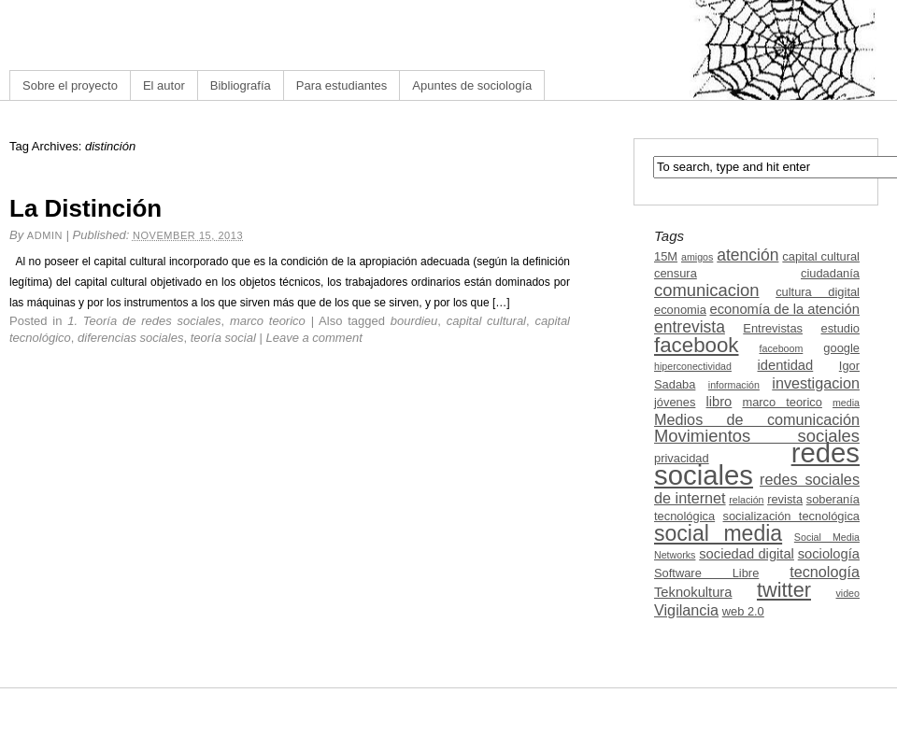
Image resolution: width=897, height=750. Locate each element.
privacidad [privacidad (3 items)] (681, 458)
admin (45, 235)
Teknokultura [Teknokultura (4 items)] (693, 592)
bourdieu (414, 321)
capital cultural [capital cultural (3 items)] (821, 256)
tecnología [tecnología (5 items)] (825, 571)
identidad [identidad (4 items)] (786, 365)
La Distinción (85, 208)
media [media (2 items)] (846, 402)
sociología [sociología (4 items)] (829, 553)
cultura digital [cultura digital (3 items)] (818, 292)
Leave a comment (313, 338)
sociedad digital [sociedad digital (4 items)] (746, 553)
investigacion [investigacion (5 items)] (816, 383)
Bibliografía (240, 85)
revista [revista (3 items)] (785, 499)
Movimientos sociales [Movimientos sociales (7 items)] (757, 436)
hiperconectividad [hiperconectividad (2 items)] (693, 366)
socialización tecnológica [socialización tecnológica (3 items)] (791, 516)
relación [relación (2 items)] (746, 499)
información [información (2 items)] (734, 384)
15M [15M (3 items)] (665, 256)
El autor (164, 85)
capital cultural (486, 321)
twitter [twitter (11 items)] (784, 589)
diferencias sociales (130, 338)
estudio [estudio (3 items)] (840, 328)
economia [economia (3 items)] (680, 310)
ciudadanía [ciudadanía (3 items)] (830, 273)
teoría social (223, 338)
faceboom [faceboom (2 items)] (782, 348)
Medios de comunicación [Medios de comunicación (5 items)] (757, 419)
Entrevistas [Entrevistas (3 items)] (773, 328)
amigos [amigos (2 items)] (697, 256)
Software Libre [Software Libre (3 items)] (706, 573)
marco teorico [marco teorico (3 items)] (781, 402)
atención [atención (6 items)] (747, 255)
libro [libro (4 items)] (718, 401)
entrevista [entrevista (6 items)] (689, 327)
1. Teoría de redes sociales (144, 321)
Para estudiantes (342, 85)
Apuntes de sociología (472, 85)
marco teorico (268, 321)
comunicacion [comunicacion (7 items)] (707, 290)
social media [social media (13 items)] (718, 533)
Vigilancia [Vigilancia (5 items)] (686, 609)
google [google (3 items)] (841, 348)
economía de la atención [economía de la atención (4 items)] (784, 309)
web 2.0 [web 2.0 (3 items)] (743, 611)
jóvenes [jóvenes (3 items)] (674, 402)
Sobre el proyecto (70, 85)
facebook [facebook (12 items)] (696, 345)
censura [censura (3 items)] (675, 273)
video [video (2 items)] (848, 593)
